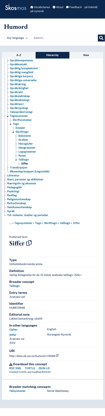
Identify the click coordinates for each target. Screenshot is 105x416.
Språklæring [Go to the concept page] (18, 84)
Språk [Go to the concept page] (11, 211)
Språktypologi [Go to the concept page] (19, 108)
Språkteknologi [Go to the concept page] (19, 100)
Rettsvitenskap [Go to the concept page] (16, 203)
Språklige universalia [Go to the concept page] (23, 80)
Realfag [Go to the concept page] (12, 195)
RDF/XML (15, 368)
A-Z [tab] (18, 55)
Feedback (74, 7)
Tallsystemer (17, 391)
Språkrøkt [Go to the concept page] (16, 92)
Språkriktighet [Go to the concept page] (19, 88)
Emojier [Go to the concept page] (20, 127)
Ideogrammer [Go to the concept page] (26, 147)
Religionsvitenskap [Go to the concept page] (19, 199)
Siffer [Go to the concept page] (24, 163)
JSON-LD (44, 368)
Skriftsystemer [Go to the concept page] (22, 120)
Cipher (13, 329)
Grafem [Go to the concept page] (23, 139)
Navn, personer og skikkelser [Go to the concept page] (25, 179)
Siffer (76, 223)
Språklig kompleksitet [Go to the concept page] (24, 68)
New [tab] (86, 55)
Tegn (38, 223)
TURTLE (30, 368)
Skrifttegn (50, 223)
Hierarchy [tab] (52, 55)
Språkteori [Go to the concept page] (17, 104)
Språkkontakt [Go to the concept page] (18, 64)
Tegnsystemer (23, 223)
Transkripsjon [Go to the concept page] (18, 167)
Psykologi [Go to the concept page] (13, 191)
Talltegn (65, 223)
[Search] (101, 38)
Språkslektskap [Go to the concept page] (20, 96)
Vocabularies (40, 7)
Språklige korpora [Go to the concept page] (21, 76)
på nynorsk (37, 11)
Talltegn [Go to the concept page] (23, 159)
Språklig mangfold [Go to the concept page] (21, 72)
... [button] (10, 223)
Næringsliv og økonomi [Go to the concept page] (21, 183)
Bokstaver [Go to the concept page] (24, 135)
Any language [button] (17, 38)
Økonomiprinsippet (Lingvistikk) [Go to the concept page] (30, 171)
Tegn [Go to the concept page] (16, 123)
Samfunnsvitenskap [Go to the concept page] (19, 207)
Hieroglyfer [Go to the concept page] (25, 143)
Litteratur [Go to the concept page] (13, 175)
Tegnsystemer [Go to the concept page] (19, 116)
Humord (16, 26)
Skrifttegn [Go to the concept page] (22, 131)
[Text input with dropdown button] (65, 38)
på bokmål (91, 7)
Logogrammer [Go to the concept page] (27, 151)
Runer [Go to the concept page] (22, 155)
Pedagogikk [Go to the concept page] (14, 187)
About (58, 7)
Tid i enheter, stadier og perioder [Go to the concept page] (27, 215)
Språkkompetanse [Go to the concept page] (21, 60)
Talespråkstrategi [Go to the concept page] (21, 112)
